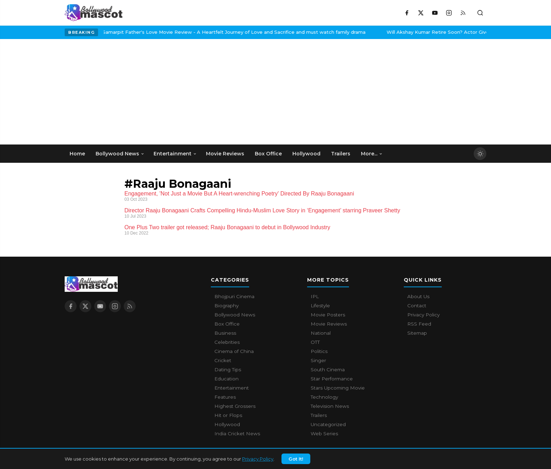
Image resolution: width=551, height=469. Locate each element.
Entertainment (231, 388)
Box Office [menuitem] (268, 153)
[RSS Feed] (463, 13)
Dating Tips (227, 369)
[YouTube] (435, 13)
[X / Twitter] (421, 13)
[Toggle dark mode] (480, 153)
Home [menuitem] (77, 153)
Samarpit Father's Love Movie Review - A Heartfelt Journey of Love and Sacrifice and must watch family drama (176, 32)
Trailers (319, 415)
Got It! (296, 460)
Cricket (222, 360)
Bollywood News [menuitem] (120, 153)
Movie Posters (328, 314)
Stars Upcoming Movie (338, 388)
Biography (226, 305)
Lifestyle (320, 305)
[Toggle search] (480, 12)
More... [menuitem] (372, 153)
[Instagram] (449, 13)
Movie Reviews (329, 324)
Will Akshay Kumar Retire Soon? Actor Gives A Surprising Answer (406, 32)
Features (225, 397)
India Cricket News (237, 433)
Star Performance (332, 378)
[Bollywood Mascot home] (94, 12)
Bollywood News (234, 314)
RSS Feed (419, 324)
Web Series (324, 433)
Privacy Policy (257, 460)
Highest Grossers (234, 406)
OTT (315, 342)
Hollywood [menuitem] (306, 153)
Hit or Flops (228, 415)
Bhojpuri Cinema (234, 296)
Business (225, 333)
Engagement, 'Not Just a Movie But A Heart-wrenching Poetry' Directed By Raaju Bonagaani (239, 194)
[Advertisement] (117, 92)
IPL (315, 296)
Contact (416, 305)
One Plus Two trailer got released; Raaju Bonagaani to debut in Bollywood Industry (227, 227)
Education (226, 378)
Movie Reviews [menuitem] (225, 153)
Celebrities (227, 342)
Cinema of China (234, 351)
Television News (330, 406)
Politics (319, 351)
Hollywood (227, 424)
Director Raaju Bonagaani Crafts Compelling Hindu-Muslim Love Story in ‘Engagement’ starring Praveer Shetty (262, 210)
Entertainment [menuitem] (175, 153)
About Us (418, 296)
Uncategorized (328, 424)
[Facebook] (407, 13)
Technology (324, 397)
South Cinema (328, 369)
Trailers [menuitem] (340, 153)
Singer (318, 360)
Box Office (227, 324)
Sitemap (417, 333)
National (321, 333)
